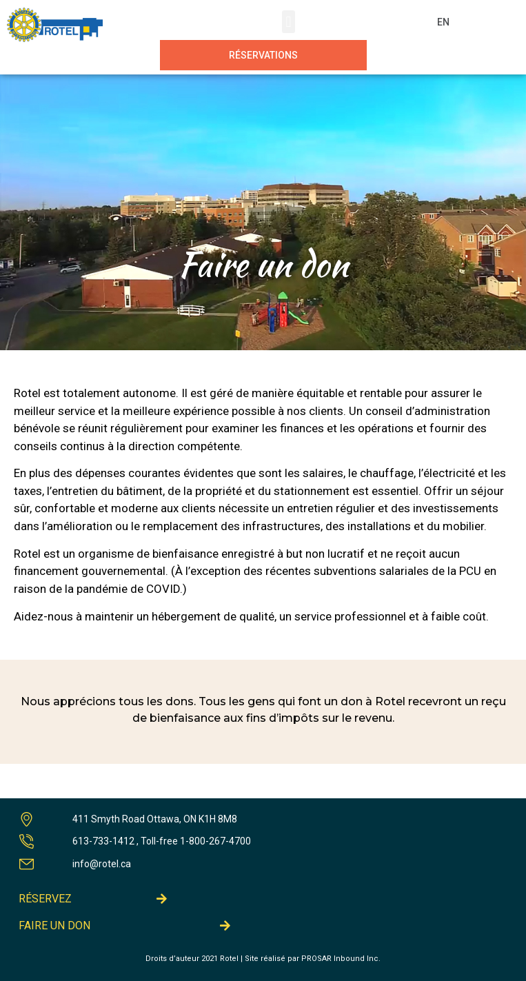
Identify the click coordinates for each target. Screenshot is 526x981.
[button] (288, 21)
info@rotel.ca (101, 863)
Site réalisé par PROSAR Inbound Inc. (313, 958)
